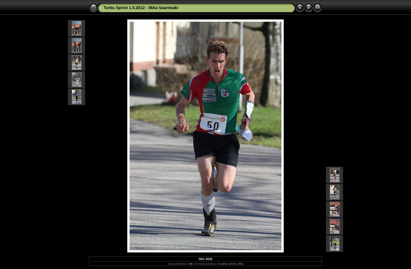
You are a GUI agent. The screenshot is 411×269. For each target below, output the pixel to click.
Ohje (240, 263)
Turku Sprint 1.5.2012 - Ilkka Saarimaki (141, 7)
